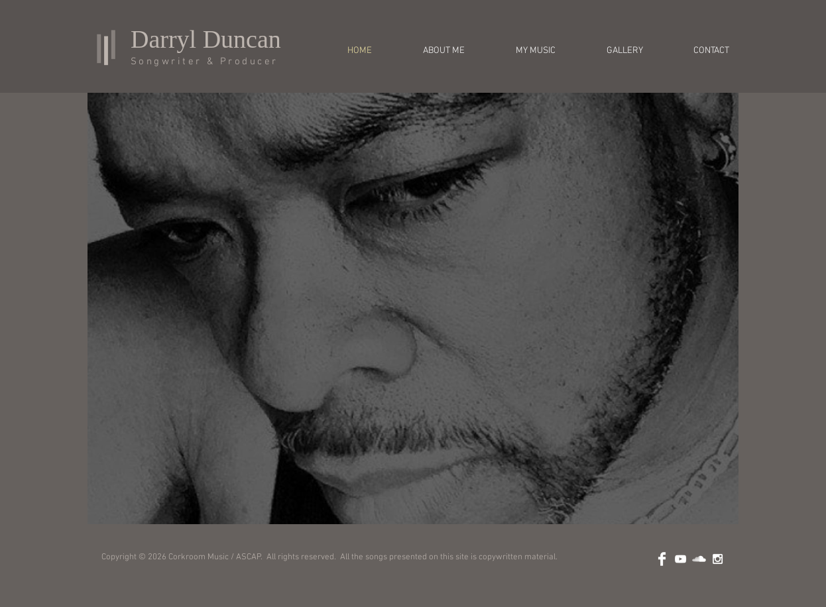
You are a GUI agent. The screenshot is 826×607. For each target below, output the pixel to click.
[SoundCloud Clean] (699, 559)
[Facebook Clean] (662, 559)
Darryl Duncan (206, 39)
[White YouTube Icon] (680, 559)
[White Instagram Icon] (718, 559)
